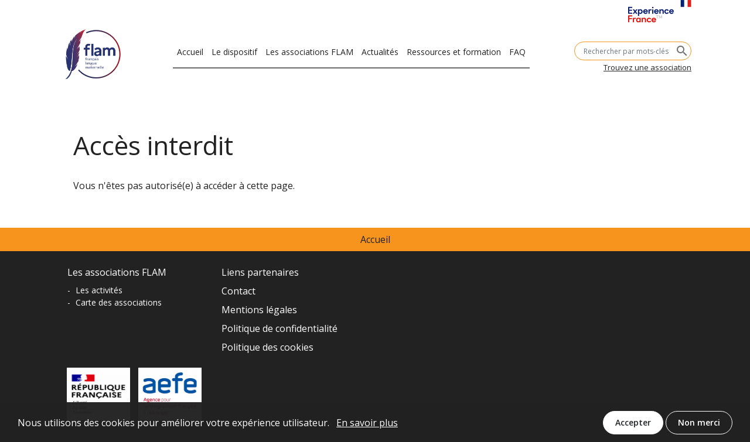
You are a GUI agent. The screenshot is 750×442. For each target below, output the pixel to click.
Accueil (190, 50)
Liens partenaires (260, 272)
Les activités (99, 290)
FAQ (517, 50)
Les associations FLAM (309, 50)
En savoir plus (367, 425)
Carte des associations (119, 302)
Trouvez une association (647, 67)
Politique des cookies (267, 347)
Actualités (380, 50)
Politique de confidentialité (279, 328)
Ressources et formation (454, 50)
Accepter (633, 425)
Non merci (699, 425)
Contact (238, 291)
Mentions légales (259, 309)
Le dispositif (234, 50)
